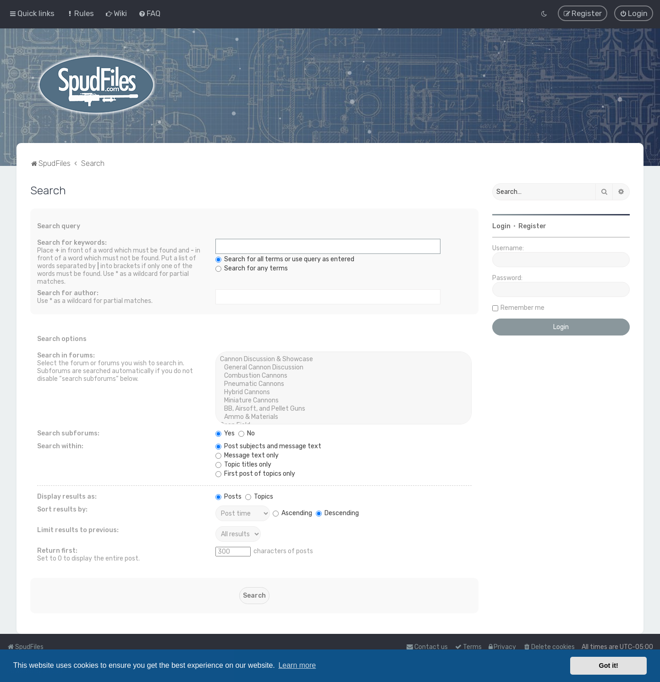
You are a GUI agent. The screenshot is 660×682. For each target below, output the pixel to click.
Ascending (292, 512)
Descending (337, 512)
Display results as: (67, 496)
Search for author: (68, 293)
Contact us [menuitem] (427, 647)
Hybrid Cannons (343, 392)
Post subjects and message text (268, 446)
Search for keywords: (72, 242)
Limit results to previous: (78, 530)
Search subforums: (68, 433)
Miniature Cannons (343, 400)
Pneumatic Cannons (343, 384)
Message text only (247, 455)
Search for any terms (251, 268)
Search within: (60, 446)
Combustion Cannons (343, 375)
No (246, 433)
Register (532, 225)
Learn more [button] (297, 665)
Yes (225, 433)
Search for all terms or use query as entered (284, 259)
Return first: (57, 550)
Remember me (522, 307)
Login (501, 225)
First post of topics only (255, 473)
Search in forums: (66, 355)
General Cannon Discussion (343, 367)
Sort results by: (62, 509)
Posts (228, 496)
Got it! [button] (608, 665)
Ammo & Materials (343, 416)
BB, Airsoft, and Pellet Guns (343, 408)
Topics (259, 496)
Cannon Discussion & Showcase (343, 359)
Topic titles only (243, 464)
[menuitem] (80, 13)
